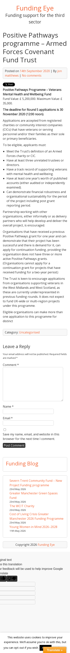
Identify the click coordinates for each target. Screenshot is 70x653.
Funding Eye (35, 7)
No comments (31, 75)
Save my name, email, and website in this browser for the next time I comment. (31, 436)
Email (8, 418)
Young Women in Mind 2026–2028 (33, 527)
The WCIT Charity (22, 506)
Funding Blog (22, 463)
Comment (11, 365)
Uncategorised (29, 332)
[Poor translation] (12, 579)
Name (8, 406)
